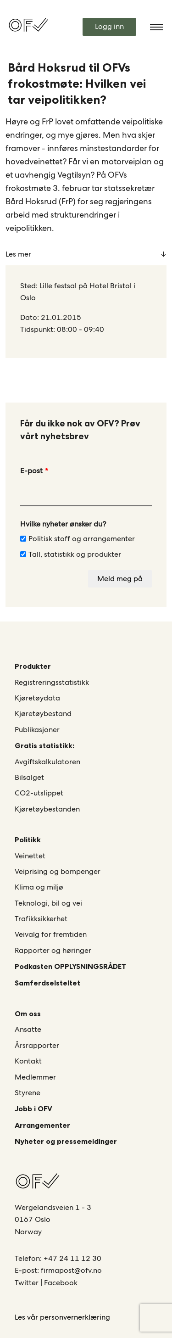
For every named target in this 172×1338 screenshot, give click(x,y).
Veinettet (30, 856)
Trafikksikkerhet (41, 919)
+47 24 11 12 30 (72, 1258)
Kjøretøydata (37, 698)
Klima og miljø (39, 887)
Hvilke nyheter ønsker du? (63, 524)
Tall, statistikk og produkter (70, 554)
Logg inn (109, 26)
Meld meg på (120, 578)
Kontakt (28, 1061)
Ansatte (28, 1029)
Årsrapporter (37, 1045)
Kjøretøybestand (43, 713)
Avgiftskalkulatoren (47, 762)
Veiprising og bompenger (57, 871)
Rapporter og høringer (53, 950)
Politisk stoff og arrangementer (77, 538)
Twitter (27, 1283)
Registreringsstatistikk (52, 682)
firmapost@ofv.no (71, 1270)
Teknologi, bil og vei (48, 903)
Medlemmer (35, 1077)
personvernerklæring (75, 1317)
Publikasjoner (37, 729)
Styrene (27, 1092)
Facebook (61, 1283)
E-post (31, 471)
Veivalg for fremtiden (51, 934)
